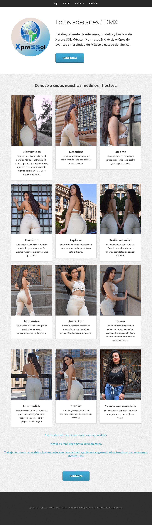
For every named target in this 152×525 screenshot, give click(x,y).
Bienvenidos (31, 152)
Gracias (76, 406)
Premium (31, 240)
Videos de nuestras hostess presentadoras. (76, 443)
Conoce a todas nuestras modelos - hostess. (76, 85)
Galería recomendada (120, 406)
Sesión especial (120, 240)
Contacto (93, 3)
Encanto (120, 152)
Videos (120, 321)
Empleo (66, 3)
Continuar (70, 58)
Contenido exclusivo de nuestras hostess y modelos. (76, 435)
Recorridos (76, 321)
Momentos (31, 321)
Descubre (76, 152)
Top (56, 3)
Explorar (76, 240)
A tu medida (31, 406)
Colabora (79, 3)
